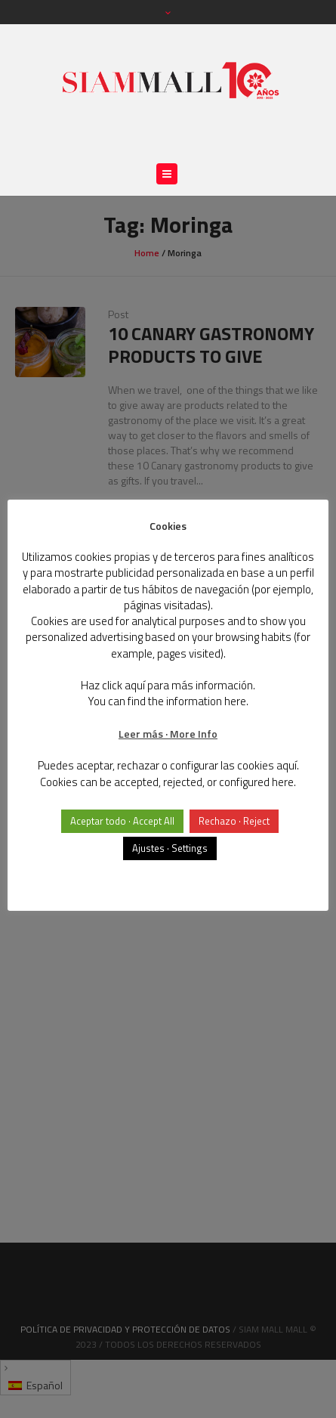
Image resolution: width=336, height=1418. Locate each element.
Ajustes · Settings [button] (170, 848)
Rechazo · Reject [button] (234, 820)
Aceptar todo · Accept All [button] (122, 820)
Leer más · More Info (168, 734)
